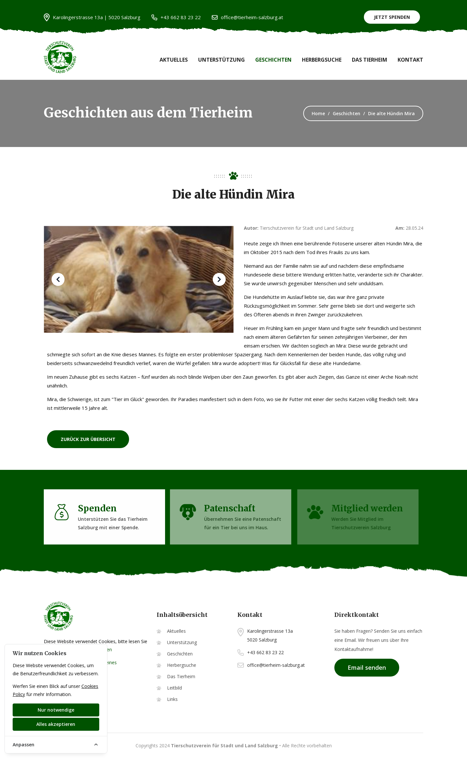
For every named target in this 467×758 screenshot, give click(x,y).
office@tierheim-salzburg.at (247, 17)
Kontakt (410, 59)
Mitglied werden (366, 508)
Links (172, 699)
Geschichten (273, 59)
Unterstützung (221, 59)
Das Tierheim (369, 59)
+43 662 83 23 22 (176, 17)
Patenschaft (227, 508)
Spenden (95, 508)
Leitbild (174, 688)
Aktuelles (174, 59)
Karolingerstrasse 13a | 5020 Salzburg (92, 17)
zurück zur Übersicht (88, 439)
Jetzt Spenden (392, 17)
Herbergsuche (321, 59)
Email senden (367, 667)
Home (318, 113)
